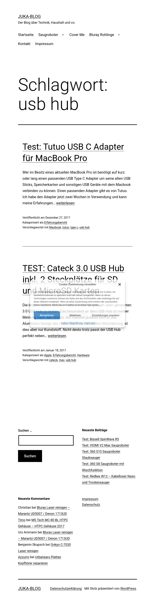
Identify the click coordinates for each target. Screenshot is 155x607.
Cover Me (76, 35)
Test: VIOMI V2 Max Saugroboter (105, 445)
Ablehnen (75, 315)
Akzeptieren (47, 315)
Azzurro (23, 557)
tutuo (65, 227)
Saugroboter (48, 35)
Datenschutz (91, 504)
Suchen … (25, 430)
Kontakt (24, 44)
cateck (53, 360)
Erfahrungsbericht (55, 222)
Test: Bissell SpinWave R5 (100, 439)
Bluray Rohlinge (101, 35)
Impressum (89, 323)
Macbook (55, 227)
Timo (21, 520)
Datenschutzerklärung (72, 323)
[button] (119, 284)
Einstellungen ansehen (105, 315)
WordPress (128, 588)
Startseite (26, 35)
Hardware (83, 355)
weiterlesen (65, 203)
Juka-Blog (29, 16)
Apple (48, 355)
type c (74, 227)
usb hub (84, 227)
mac (62, 360)
